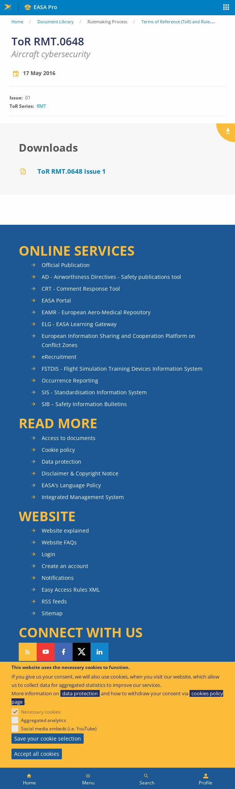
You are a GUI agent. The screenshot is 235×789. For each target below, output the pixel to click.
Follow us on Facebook (64, 652)
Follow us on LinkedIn (100, 652)
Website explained (65, 530)
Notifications (58, 577)
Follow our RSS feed (28, 652)
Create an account (65, 566)
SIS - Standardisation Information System (94, 392)
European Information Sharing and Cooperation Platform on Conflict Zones (118, 340)
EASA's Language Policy (71, 485)
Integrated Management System (83, 497)
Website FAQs (59, 542)
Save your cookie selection (47, 738)
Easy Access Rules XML (71, 589)
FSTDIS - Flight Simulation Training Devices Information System (122, 368)
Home (17, 21)
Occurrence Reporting (70, 380)
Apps (226, 8)
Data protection (61, 461)
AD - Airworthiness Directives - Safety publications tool (111, 276)
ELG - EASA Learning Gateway (79, 324)
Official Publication (66, 265)
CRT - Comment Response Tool (81, 288)
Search (146, 782)
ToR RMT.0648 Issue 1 (71, 171)
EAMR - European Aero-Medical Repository (96, 312)
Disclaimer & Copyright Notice (80, 473)
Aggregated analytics (43, 720)
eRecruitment (59, 356)
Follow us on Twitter (82, 652)
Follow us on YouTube (46, 652)
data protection (80, 693)
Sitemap (52, 613)
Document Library (55, 21)
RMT (41, 106)
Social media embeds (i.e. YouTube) (59, 728)
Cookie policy (58, 449)
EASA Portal (56, 300)
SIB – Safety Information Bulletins (84, 404)
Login (48, 554)
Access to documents (69, 438)
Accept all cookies (36, 753)
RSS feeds (54, 601)
